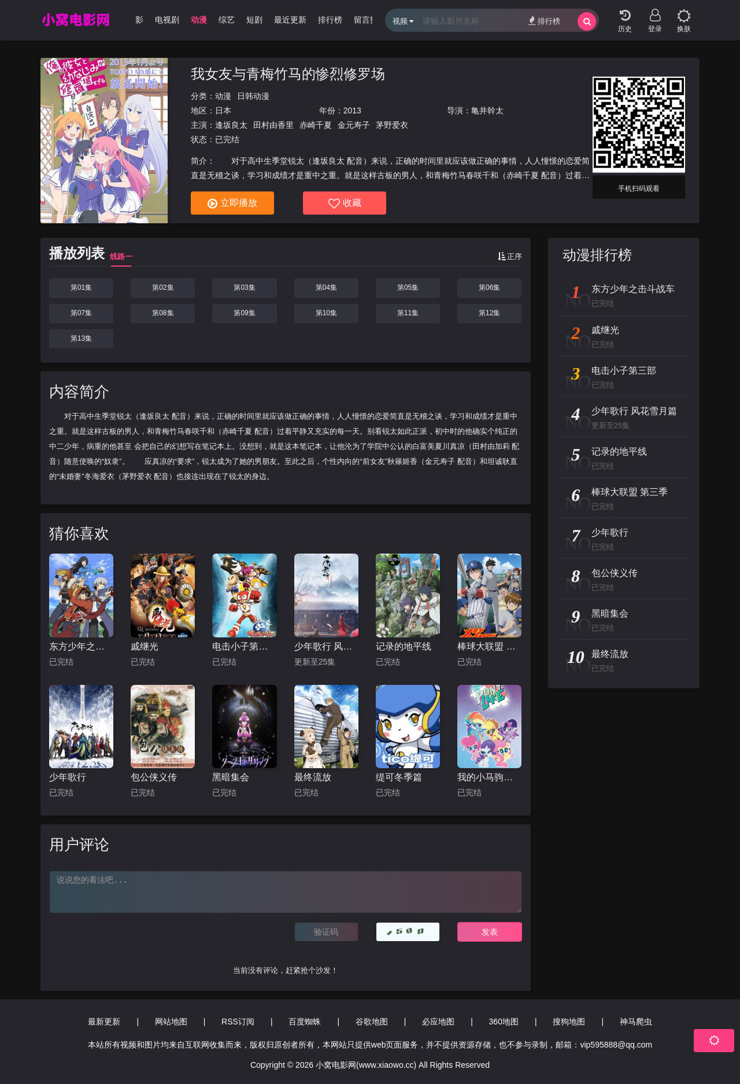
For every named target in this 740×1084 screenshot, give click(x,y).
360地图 (504, 1021)
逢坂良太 (231, 125)
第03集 (244, 287)
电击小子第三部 (244, 646)
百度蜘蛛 (304, 1021)
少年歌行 (67, 777)
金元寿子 (354, 125)
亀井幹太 (487, 110)
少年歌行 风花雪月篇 (326, 646)
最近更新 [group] (296, 19)
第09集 (244, 313)
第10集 (326, 313)
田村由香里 (273, 125)
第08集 (162, 313)
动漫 (223, 96)
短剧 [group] (260, 19)
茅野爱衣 (392, 125)
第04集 (326, 287)
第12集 (489, 313)
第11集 (408, 313)
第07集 (81, 313)
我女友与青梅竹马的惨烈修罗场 (288, 74)
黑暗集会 (230, 777)
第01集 (81, 287)
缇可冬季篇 (399, 777)
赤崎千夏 (315, 125)
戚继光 (144, 646)
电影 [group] (141, 19)
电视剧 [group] (173, 19)
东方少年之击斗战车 (81, 646)
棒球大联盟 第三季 (489, 646)
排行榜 (544, 20)
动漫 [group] (205, 19)
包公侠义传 (154, 777)
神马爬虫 (636, 1021)
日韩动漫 (253, 96)
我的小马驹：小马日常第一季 (489, 777)
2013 (352, 110)
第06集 (489, 287)
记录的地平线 (403, 646)
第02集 (162, 287)
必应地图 (438, 1021)
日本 (223, 110)
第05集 (408, 287)
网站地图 (171, 1021)
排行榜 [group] (336, 19)
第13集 (81, 338)
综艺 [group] (232, 19)
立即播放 (232, 203)
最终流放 (312, 777)
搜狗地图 (569, 1021)
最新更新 (104, 1021)
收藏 (344, 203)
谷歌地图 (372, 1021)
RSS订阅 (237, 1021)
